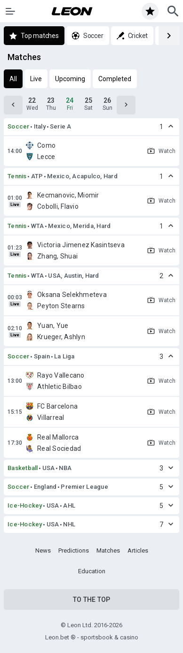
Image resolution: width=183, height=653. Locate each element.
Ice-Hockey (25, 505)
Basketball (23, 467)
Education (91, 571)
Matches (108, 550)
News (43, 550)
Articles (137, 550)
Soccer (19, 126)
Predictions (73, 550)
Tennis (17, 176)
